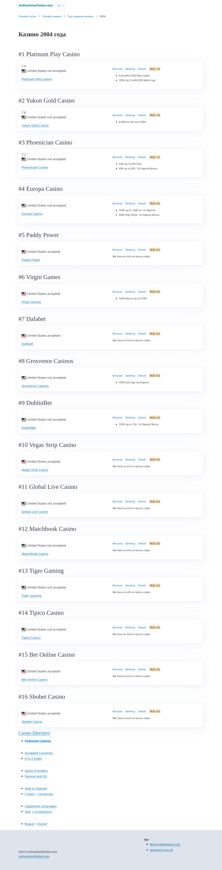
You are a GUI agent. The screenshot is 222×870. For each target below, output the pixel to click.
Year (28, 812)
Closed (42, 824)
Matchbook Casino (35, 554)
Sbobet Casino (32, 722)
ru (59, 5)
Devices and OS (36, 776)
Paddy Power (31, 260)
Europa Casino (32, 214)
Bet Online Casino (34, 679)
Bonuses (117, 69)
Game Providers (36, 771)
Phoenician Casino (35, 167)
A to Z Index (33, 758)
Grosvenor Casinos (35, 386)
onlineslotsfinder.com (33, 856)
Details (142, 69)
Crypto (29, 794)
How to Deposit (36, 788)
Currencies (45, 794)
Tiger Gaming (31, 596)
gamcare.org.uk (161, 850)
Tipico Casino (31, 638)
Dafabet (27, 344)
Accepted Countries (39, 753)
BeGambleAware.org (165, 844)
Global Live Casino (35, 512)
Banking (130, 69)
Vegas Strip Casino (35, 470)
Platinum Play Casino (37, 79)
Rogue (29, 824)
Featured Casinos (38, 741)
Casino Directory (34, 732)
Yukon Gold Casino (35, 125)
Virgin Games (31, 302)
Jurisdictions (43, 812)
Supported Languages (41, 806)
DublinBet (29, 428)
